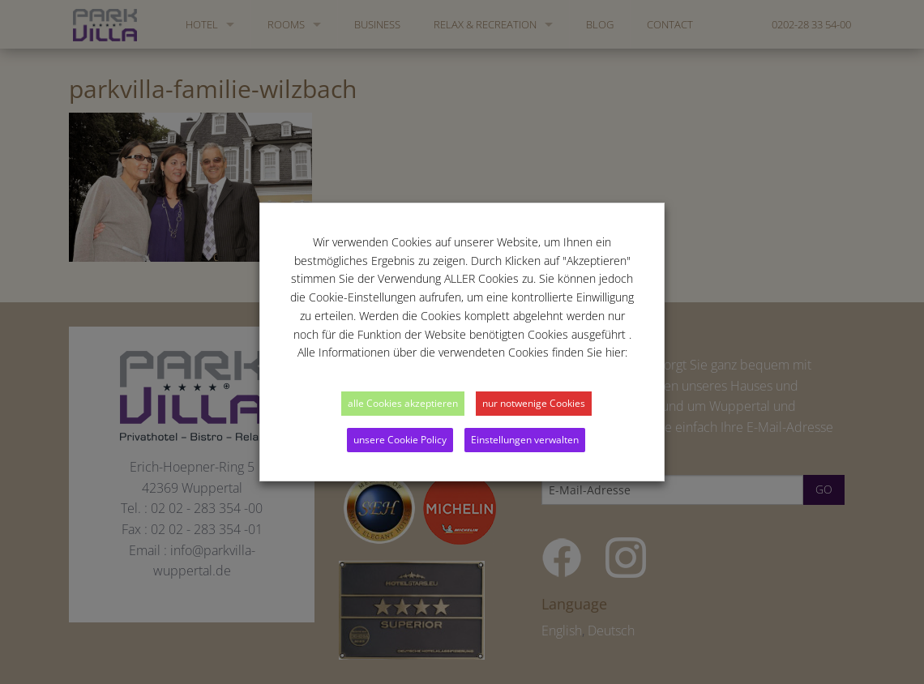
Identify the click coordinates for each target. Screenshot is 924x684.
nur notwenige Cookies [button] (533, 403)
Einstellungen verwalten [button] (525, 440)
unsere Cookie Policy (400, 440)
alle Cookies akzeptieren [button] (403, 403)
